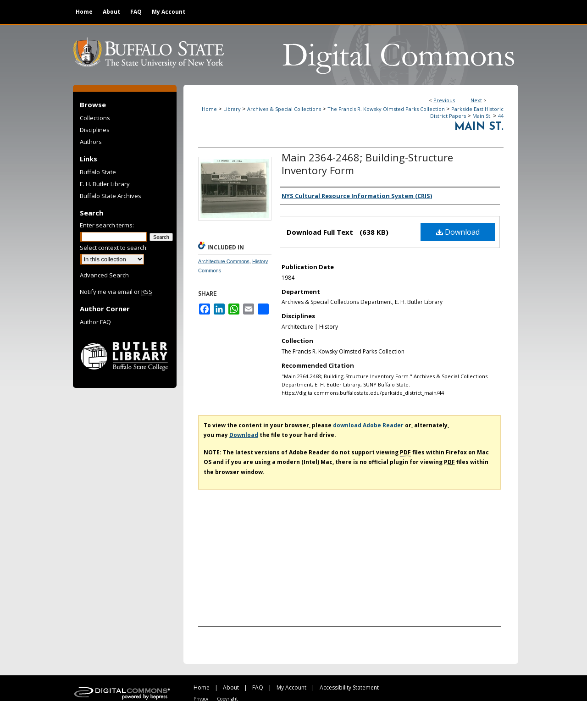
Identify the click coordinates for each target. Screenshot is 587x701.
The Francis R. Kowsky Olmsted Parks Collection (386, 108)
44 (501, 115)
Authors (91, 142)
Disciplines (95, 130)
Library (232, 108)
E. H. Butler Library (105, 184)
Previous (444, 100)
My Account (291, 687)
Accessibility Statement (349, 687)
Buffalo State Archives (110, 196)
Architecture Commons (223, 261)
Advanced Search (104, 275)
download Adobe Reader (368, 425)
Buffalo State (98, 172)
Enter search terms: (107, 225)
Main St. (482, 115)
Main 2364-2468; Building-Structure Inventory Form (367, 163)
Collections (95, 118)
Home (209, 108)
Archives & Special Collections (284, 108)
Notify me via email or (116, 291)
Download (458, 232)
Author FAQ (95, 322)
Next (476, 100)
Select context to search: (114, 247)
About (231, 687)
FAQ (257, 687)
